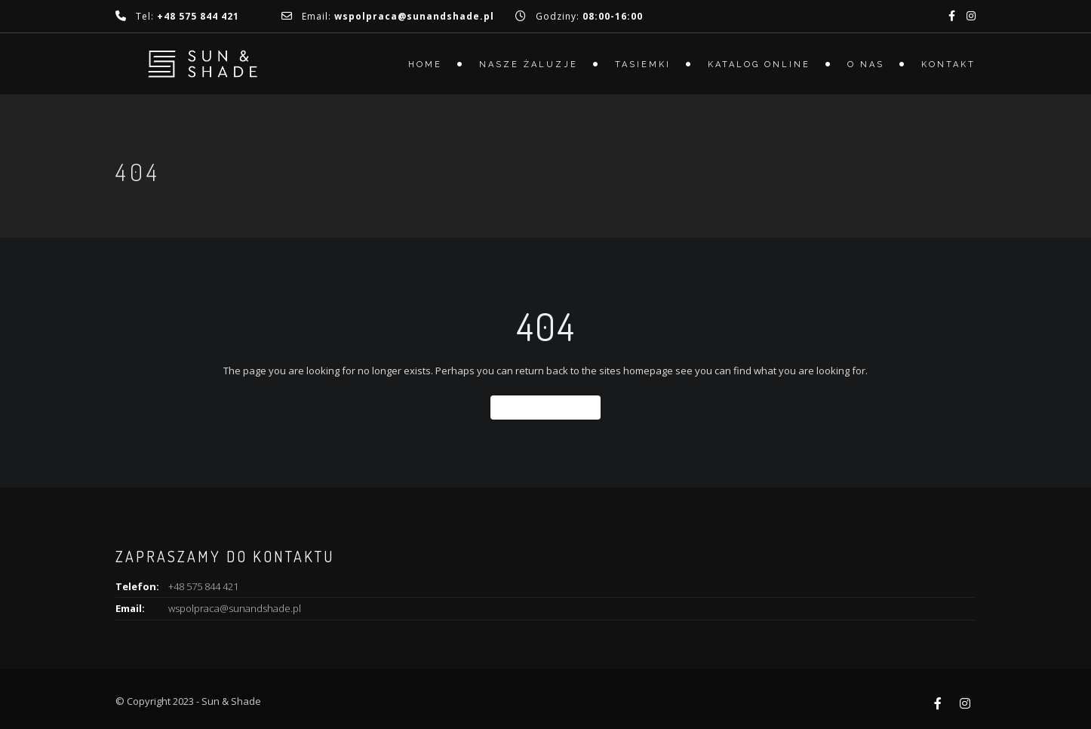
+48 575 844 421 (203, 586)
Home (425, 64)
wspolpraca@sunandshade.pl (234, 608)
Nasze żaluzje (528, 64)
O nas (865, 64)
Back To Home (545, 407)
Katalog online (759, 64)
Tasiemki (643, 64)
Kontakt (948, 64)
